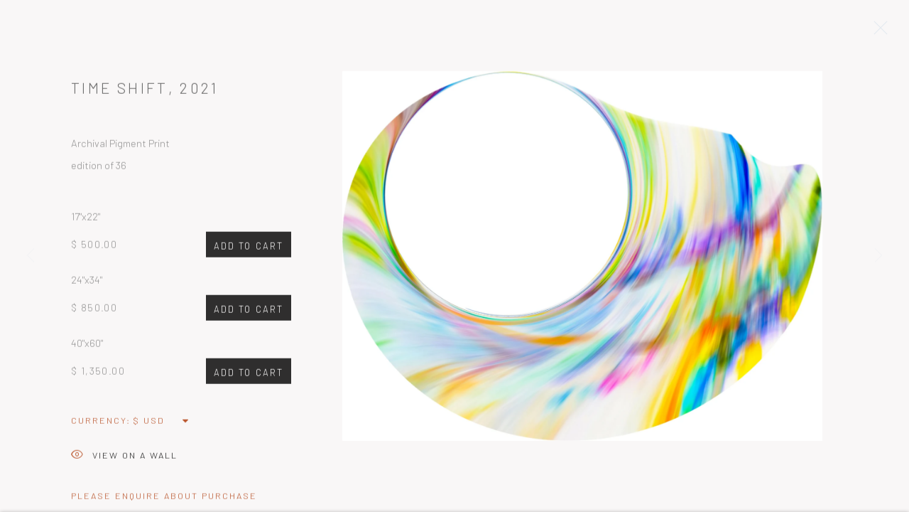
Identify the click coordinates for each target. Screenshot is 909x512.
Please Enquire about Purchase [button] (164, 498)
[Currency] (161, 423)
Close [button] (877, 32)
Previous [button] (30, 256)
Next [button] (878, 256)
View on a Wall (124, 459)
